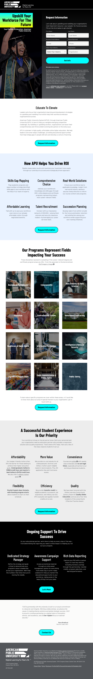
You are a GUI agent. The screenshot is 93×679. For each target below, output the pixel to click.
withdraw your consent (58, 86)
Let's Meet (46, 589)
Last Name (71, 31)
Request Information (46, 143)
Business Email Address (52, 39)
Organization (71, 47)
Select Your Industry (52, 47)
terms (52, 87)
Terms (43, 666)
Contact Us (46, 632)
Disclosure (48, 666)
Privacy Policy (37, 666)
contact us (59, 87)
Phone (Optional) (73, 39)
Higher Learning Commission (66, 651)
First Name (49, 31)
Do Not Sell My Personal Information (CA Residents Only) (66, 666)
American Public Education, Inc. (53, 652)
